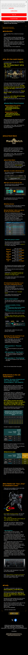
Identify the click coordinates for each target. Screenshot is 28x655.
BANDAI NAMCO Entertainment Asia (14, 635)
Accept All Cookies (14, 18)
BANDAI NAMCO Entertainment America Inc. (14, 633)
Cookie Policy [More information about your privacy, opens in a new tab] (11, 8)
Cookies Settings (14, 10)
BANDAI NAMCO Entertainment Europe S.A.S (14, 634)
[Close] (26, 1)
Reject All (14, 14)
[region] (14, 10)
